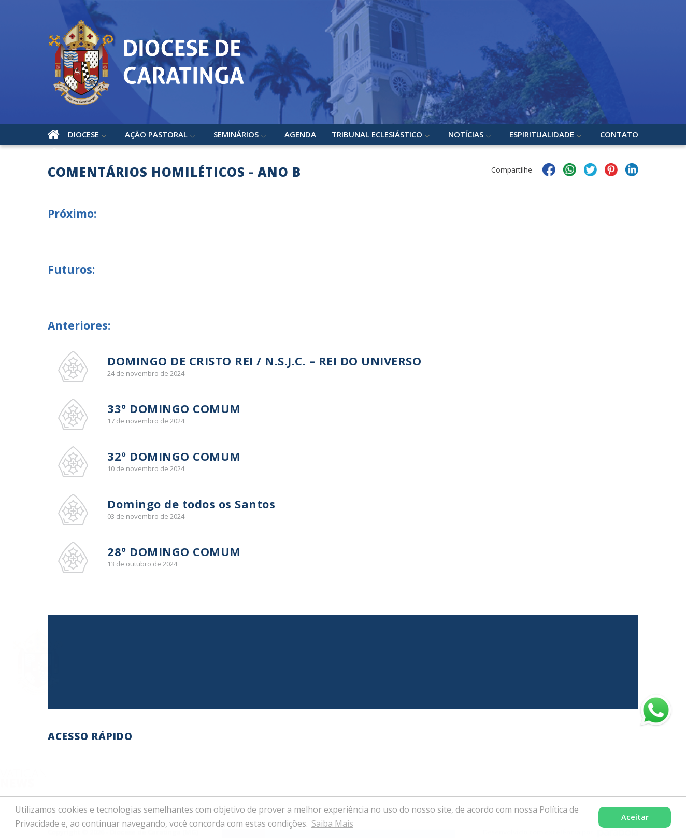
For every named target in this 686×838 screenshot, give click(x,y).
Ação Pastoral (156, 134)
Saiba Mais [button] (332, 823)
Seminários (236, 134)
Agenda (300, 134)
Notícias (465, 134)
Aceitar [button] (635, 817)
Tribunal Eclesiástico (377, 134)
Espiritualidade (541, 134)
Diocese (83, 134)
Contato (619, 134)
